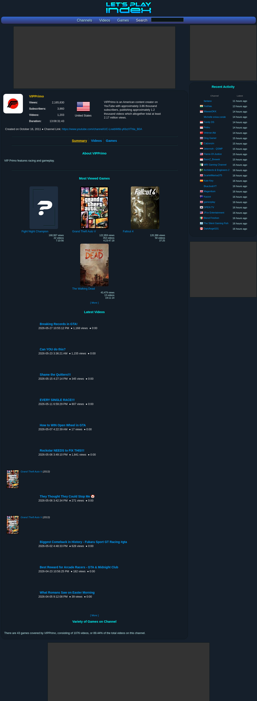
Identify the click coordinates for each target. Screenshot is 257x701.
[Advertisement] (94, 57)
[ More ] (94, 302)
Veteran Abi (210, 132)
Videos (96, 140)
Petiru (207, 127)
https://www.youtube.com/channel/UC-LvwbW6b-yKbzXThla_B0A (102, 129)
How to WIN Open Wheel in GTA (63, 425)
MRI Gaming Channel (215, 164)
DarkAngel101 (211, 228)
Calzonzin (209, 143)
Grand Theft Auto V (31, 471)
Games (111, 140)
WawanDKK (210, 111)
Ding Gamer (210, 138)
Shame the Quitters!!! (55, 374)
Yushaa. (208, 106)
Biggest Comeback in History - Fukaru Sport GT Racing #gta (83, 542)
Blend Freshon (211, 218)
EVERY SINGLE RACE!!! (57, 400)
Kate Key (208, 180)
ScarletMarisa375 (213, 175)
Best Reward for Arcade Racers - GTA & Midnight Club (79, 567)
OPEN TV (209, 207)
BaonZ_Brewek (212, 159)
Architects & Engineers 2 (216, 170)
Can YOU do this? (53, 349)
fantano (208, 101)
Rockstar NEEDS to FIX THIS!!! (62, 450)
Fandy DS (209, 122)
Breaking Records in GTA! (59, 324)
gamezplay (209, 202)
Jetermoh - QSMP (213, 148)
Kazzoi (207, 196)
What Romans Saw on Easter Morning (67, 592)
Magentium (209, 191)
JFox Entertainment (214, 212)
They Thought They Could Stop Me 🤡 (67, 496)
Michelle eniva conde (215, 117)
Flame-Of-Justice (213, 154)
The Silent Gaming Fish (216, 223)
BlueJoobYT (210, 186)
